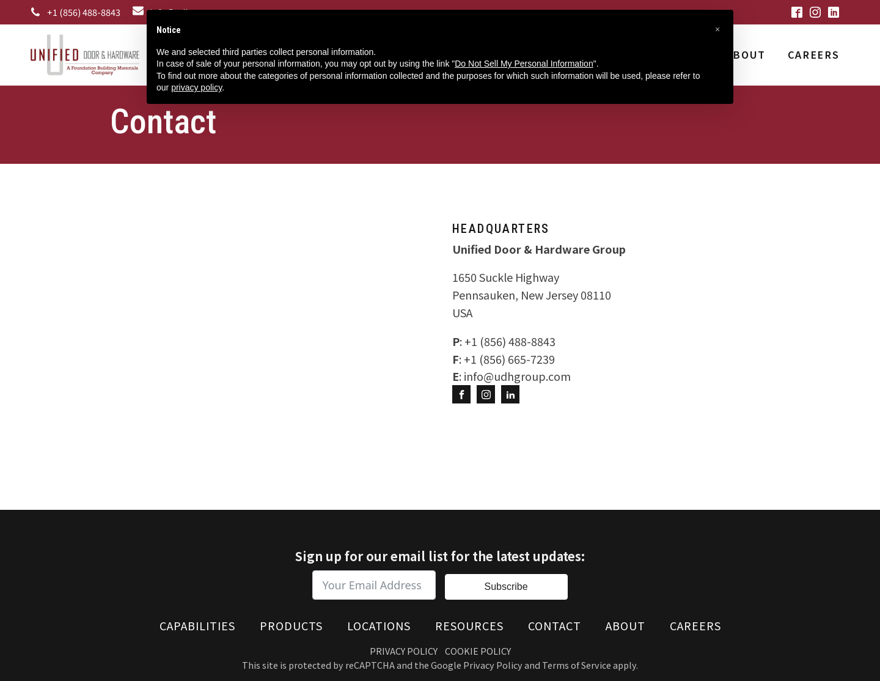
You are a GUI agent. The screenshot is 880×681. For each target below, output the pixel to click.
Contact (554, 625)
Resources (469, 625)
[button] (717, 29)
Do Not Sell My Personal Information (524, 63)
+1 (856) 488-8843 (83, 12)
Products (291, 625)
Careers (813, 54)
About (746, 54)
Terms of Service (576, 664)
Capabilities (197, 625)
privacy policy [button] (196, 87)
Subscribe (505, 586)
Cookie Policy (478, 650)
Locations (379, 625)
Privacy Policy (404, 650)
